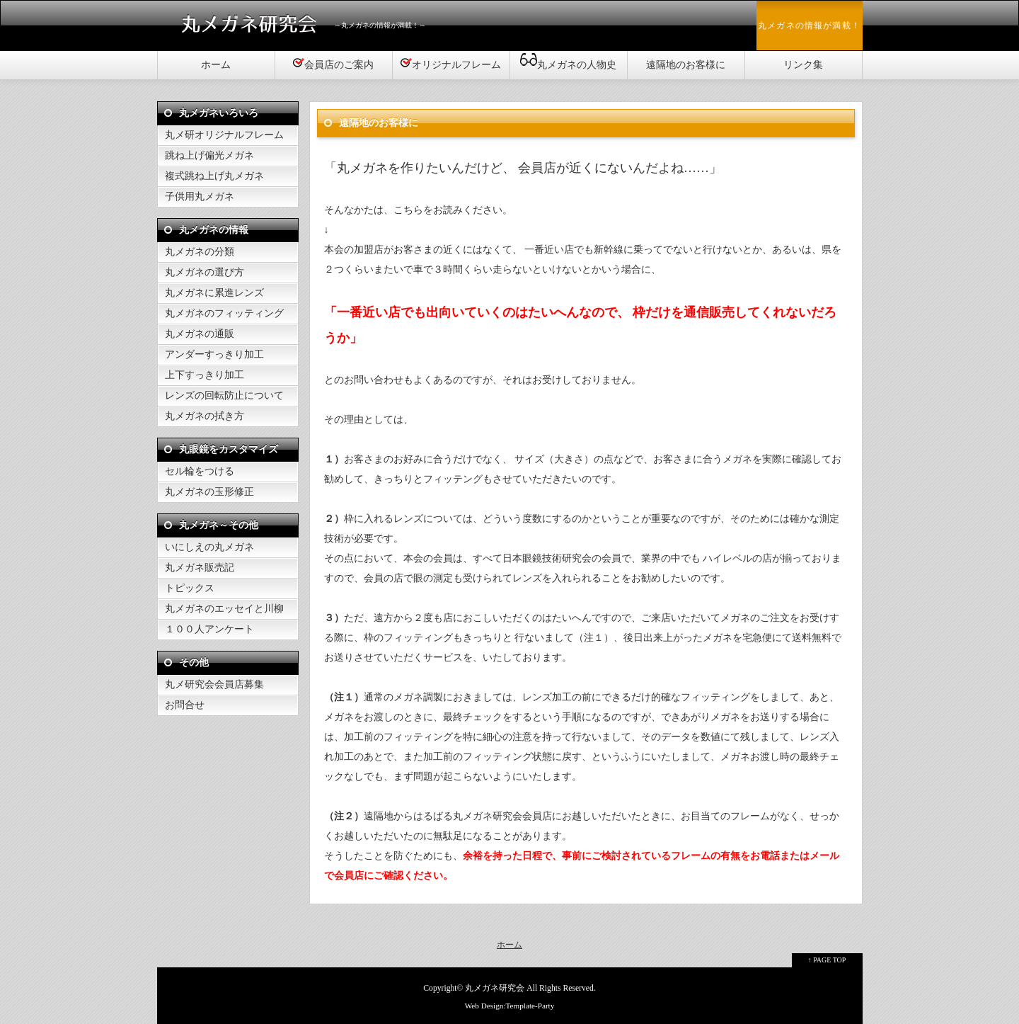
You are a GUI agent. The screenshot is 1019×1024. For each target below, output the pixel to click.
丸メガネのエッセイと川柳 (224, 608)
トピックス (189, 588)
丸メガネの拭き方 (204, 416)
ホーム (216, 64)
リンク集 (803, 64)
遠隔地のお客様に (685, 64)
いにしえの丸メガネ (209, 547)
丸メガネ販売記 (199, 567)
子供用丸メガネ (199, 196)
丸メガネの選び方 (204, 272)
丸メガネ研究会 (494, 988)
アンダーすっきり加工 (214, 354)
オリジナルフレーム (451, 63)
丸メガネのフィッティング (224, 313)
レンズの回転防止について (224, 395)
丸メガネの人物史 (568, 60)
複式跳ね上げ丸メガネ (214, 176)
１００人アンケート (209, 629)
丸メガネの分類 (199, 251)
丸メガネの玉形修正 (209, 492)
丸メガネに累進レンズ (214, 293)
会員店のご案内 (333, 63)
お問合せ (185, 705)
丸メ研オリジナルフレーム (224, 135)
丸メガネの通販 (199, 334)
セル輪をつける (199, 471)
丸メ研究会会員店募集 (214, 684)
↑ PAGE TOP (827, 960)
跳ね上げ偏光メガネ (209, 155)
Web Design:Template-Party (510, 1005)
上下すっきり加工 (204, 375)
